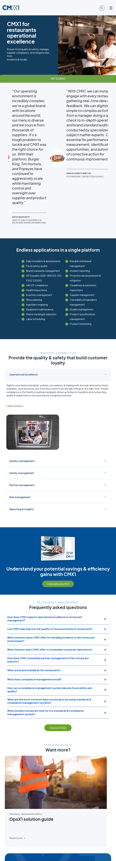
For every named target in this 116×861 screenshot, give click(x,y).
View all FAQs (58, 652)
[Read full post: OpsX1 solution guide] (56, 732)
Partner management (58, 409)
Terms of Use (73, 849)
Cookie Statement (58, 849)
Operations (14, 739)
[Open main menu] (111, 8)
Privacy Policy (43, 849)
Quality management (58, 385)
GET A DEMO (58, 78)
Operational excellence (58, 299)
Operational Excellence (31, 739)
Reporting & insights (58, 434)
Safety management (58, 397)
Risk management (58, 421)
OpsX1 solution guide (31, 743)
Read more (15, 762)
